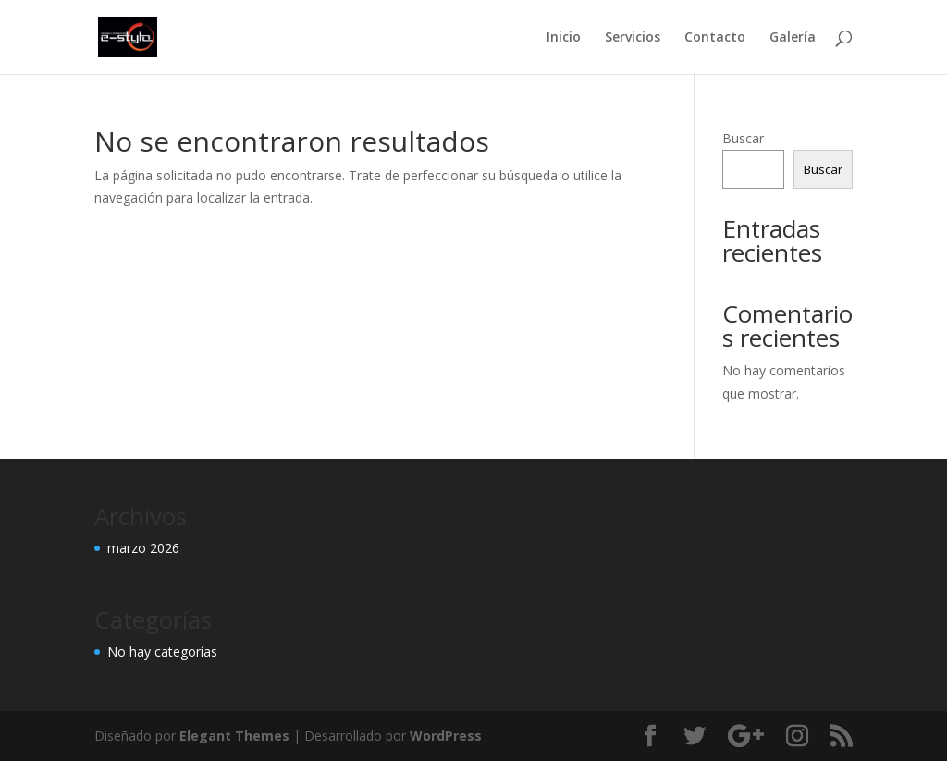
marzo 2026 (143, 548)
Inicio (564, 38)
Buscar (743, 138)
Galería (792, 38)
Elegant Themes (234, 735)
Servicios (632, 38)
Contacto (714, 38)
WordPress (446, 735)
